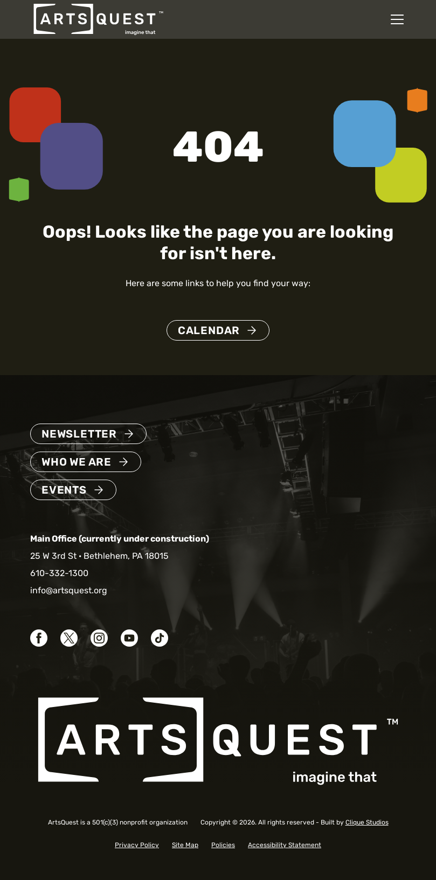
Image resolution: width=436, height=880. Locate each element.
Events (64, 489)
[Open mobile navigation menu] (397, 19)
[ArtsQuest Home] (98, 18)
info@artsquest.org (68, 590)
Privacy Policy (137, 845)
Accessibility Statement (284, 845)
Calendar (209, 330)
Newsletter (79, 433)
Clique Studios (367, 822)
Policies (223, 845)
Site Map (185, 845)
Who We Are (76, 461)
